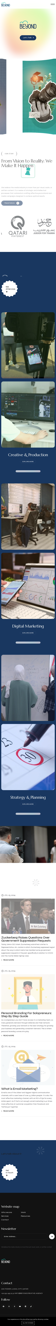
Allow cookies (28, 1323)
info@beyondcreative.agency (29, 1293)
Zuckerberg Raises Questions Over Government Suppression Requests (26, 939)
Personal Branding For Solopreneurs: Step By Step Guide (26, 1014)
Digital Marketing (28, 626)
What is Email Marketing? (19, 1089)
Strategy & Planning (28, 797)
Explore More (28, 461)
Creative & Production (28, 454)
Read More (8, 960)
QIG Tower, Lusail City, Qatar (14, 1289)
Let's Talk (27, 37)
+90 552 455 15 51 (7, 1293)
